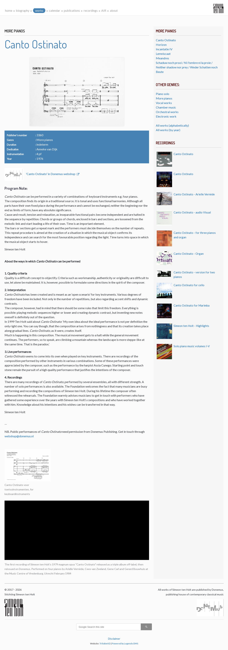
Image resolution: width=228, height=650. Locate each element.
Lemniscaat (163, 53)
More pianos (164, 98)
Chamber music (166, 107)
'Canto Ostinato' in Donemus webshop (51, 174)
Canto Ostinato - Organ (189, 253)
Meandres (162, 58)
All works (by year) (168, 130)
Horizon (161, 44)
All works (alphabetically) (172, 125)
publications (72, 10)
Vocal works (164, 103)
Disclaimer (114, 638)
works (39, 10)
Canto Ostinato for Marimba (191, 305)
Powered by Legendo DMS (125, 643)
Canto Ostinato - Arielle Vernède (194, 194)
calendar (54, 10)
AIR (103, 10)
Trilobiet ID (105, 643)
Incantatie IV (164, 49)
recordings (91, 10)
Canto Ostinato (166, 40)
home (8, 10)
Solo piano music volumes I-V (192, 346)
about (114, 10)
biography (22, 10)
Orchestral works (167, 112)
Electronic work (166, 116)
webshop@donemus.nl (19, 436)
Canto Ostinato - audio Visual (192, 212)
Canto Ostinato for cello (189, 285)
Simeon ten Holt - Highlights (191, 325)
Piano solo (162, 94)
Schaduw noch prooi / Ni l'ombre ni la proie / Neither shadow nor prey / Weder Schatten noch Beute (187, 67)
